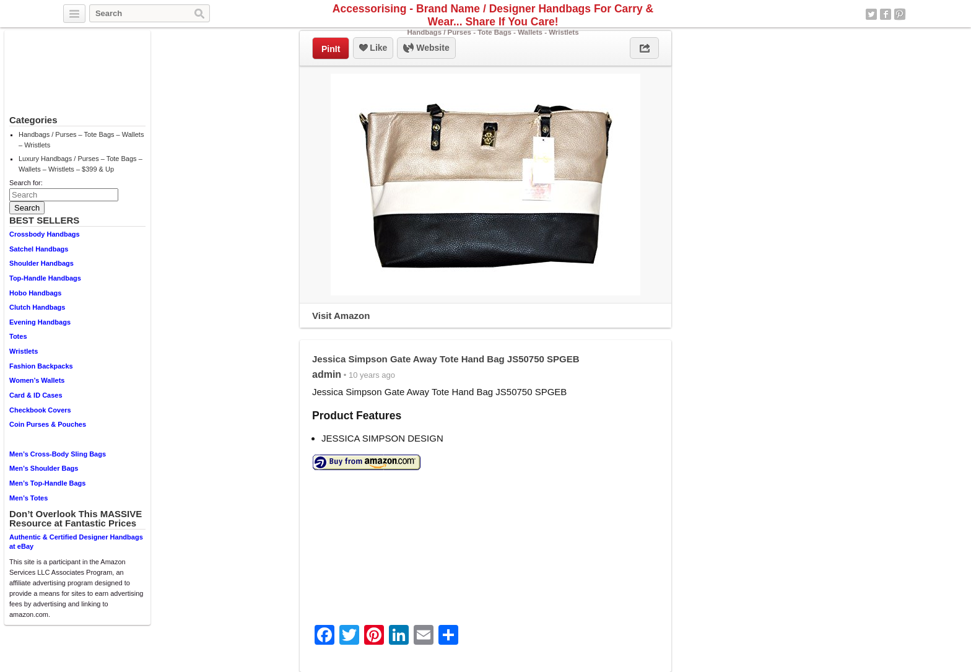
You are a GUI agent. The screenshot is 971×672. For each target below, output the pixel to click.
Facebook (885, 14)
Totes (18, 336)
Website (426, 48)
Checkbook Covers (40, 410)
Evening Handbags (40, 322)
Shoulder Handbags (41, 263)
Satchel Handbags (38, 249)
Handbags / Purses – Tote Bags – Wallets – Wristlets (81, 140)
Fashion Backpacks (41, 366)
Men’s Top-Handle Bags (47, 483)
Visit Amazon (341, 315)
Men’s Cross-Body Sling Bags (57, 454)
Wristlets (23, 351)
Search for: (26, 182)
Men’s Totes (28, 498)
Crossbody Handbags (44, 234)
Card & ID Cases (36, 395)
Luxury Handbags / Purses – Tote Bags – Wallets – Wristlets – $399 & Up (80, 164)
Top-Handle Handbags (45, 278)
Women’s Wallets (36, 380)
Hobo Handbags (35, 293)
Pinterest (900, 14)
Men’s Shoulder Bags (43, 468)
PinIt (330, 49)
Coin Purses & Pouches (47, 424)
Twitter (871, 14)
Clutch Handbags (37, 307)
